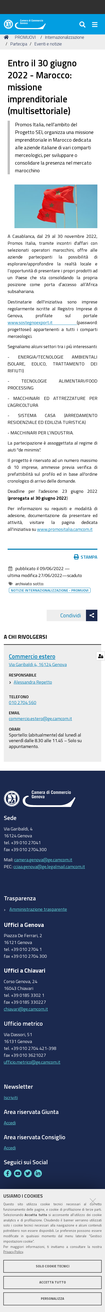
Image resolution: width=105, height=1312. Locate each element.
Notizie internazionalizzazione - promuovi (50, 590)
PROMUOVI (25, 37)
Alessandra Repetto (33, 682)
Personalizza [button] (52, 1298)
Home (7, 37)
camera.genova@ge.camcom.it (43, 859)
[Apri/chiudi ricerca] (83, 24)
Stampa (86, 557)
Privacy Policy (13, 1252)
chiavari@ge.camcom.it (26, 1009)
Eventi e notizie (48, 44)
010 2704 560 (22, 702)
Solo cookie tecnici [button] (52, 1266)
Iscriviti (11, 1097)
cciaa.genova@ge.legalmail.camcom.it (49, 866)
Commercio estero (32, 656)
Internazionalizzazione (64, 37)
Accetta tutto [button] (52, 1282)
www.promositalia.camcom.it (65, 529)
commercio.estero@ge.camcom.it (40, 718)
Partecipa (18, 44)
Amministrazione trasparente (38, 909)
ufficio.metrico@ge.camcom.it (32, 1062)
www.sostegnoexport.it (42, 322)
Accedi (10, 1122)
